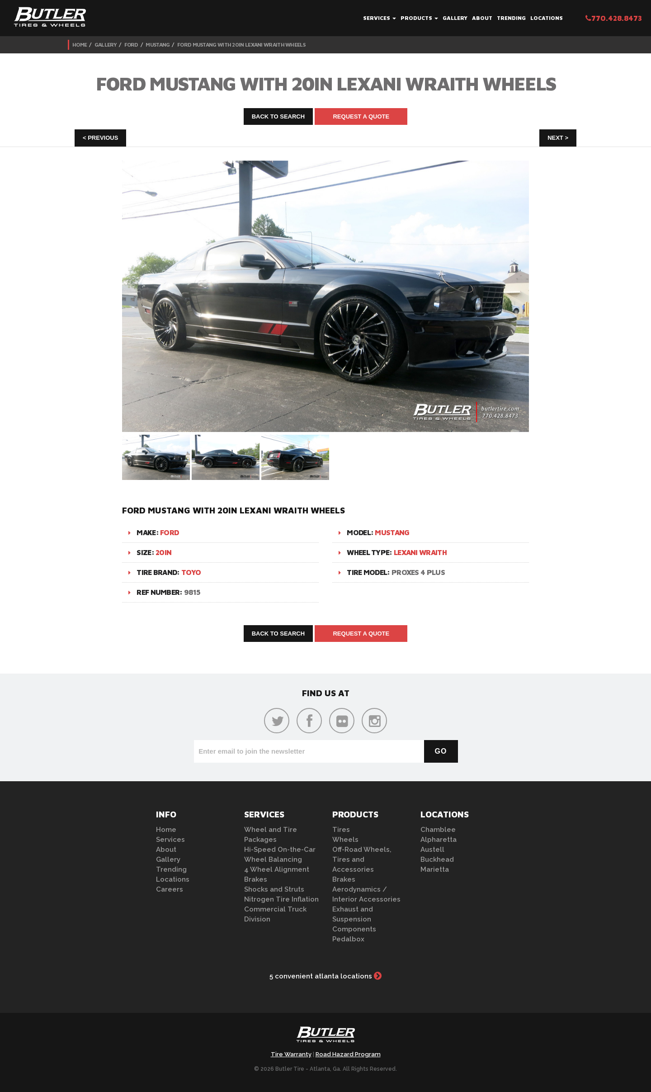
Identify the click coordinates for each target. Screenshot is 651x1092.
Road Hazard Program (348, 1054)
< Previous (100, 137)
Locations (546, 17)
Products (419, 17)
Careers (169, 889)
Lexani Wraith (420, 552)
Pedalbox (348, 939)
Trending (511, 17)
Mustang (158, 44)
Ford (131, 44)
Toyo (191, 572)
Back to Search (278, 116)
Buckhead (437, 859)
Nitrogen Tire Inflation (281, 899)
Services (379, 17)
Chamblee (438, 830)
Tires (341, 830)
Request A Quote (361, 116)
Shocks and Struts (274, 889)
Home (79, 44)
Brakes (255, 879)
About (482, 17)
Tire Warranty (291, 1054)
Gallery (455, 17)
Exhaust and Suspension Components (354, 919)
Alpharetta (438, 840)
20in (163, 552)
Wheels (345, 840)
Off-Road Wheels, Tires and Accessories (362, 859)
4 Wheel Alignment (276, 869)
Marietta (434, 869)
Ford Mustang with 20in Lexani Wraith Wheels (241, 44)
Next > (557, 137)
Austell (432, 849)
